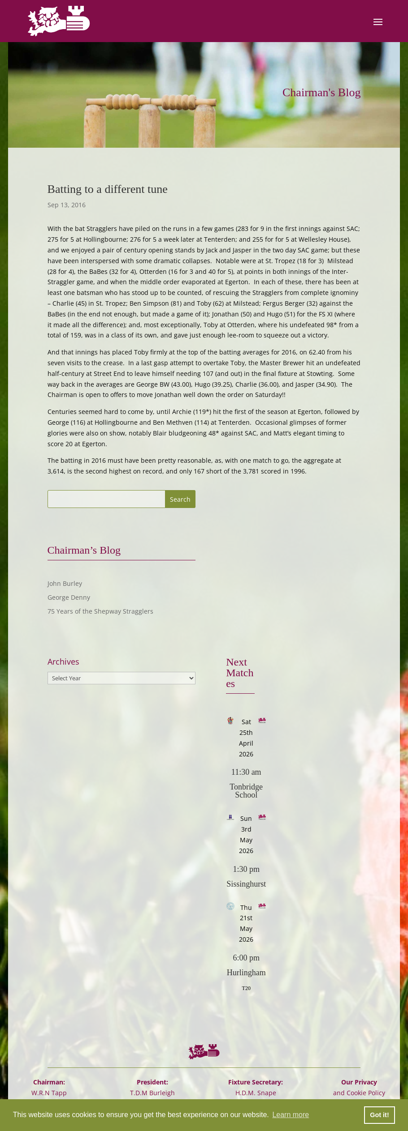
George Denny (69, 597)
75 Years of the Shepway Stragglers (100, 611)
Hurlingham (246, 972)
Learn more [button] (290, 1114)
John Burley (65, 583)
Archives (63, 662)
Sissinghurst (246, 883)
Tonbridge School (246, 790)
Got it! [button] (379, 1114)
